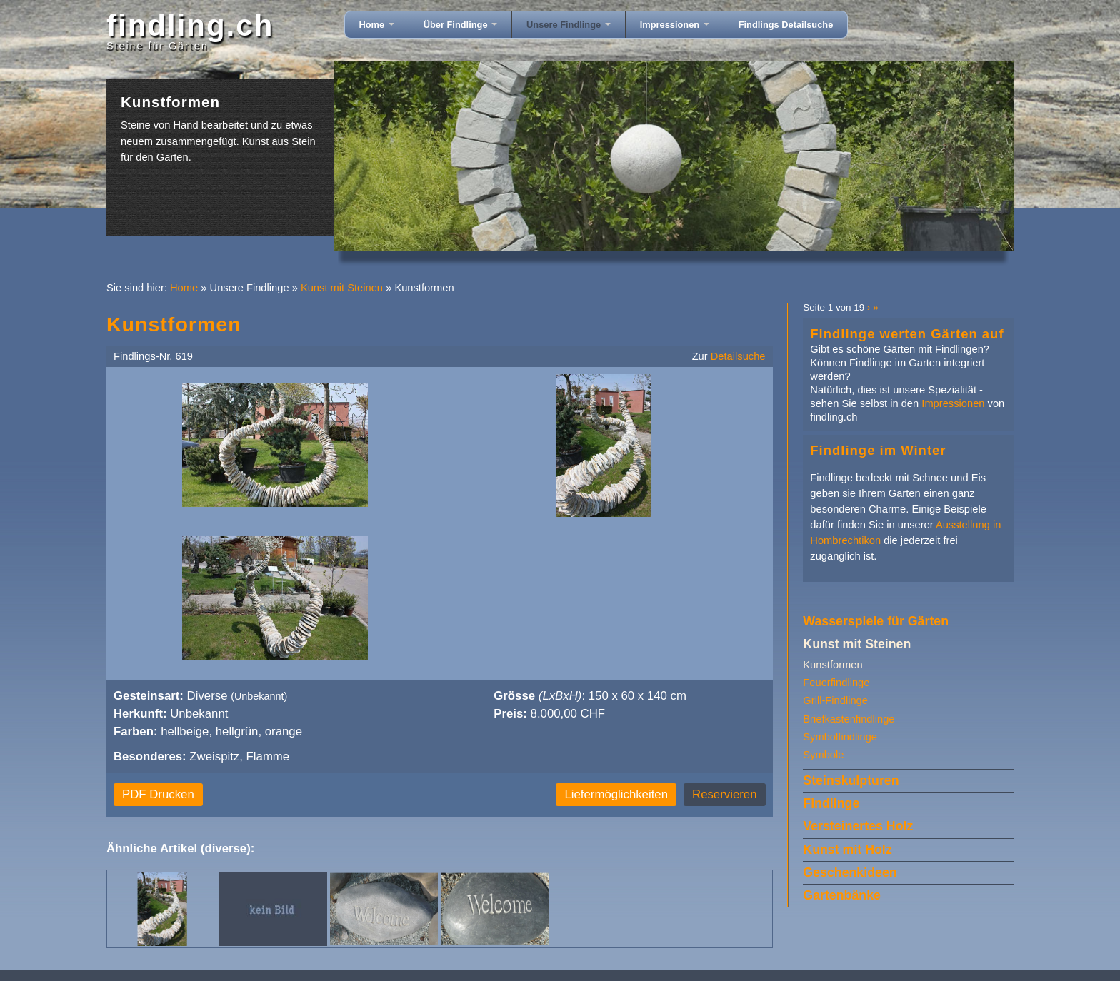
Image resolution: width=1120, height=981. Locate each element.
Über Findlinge (460, 24)
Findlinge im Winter (878, 450)
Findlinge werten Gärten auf (907, 333)
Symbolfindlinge (840, 737)
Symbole (823, 754)
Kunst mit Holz (847, 849)
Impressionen (674, 24)
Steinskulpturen (851, 780)
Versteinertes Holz (858, 826)
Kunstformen (832, 664)
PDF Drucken (158, 794)
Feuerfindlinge (836, 682)
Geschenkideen (849, 872)
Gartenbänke (842, 895)
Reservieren (724, 794)
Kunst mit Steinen (342, 287)
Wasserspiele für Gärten (876, 621)
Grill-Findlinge (835, 700)
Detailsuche (738, 356)
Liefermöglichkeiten (616, 794)
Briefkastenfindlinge (848, 719)
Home (376, 24)
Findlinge (831, 803)
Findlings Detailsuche (786, 24)
